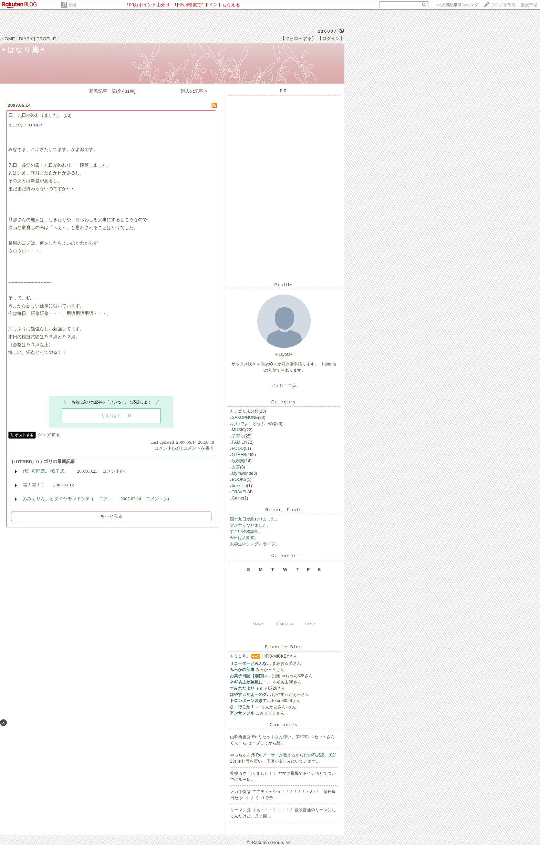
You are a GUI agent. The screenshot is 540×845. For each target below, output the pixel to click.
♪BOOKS (238, 479)
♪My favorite (241, 473)
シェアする (49, 434)
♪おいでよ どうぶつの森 (253, 423)
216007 (327, 31)
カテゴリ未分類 (244, 411)
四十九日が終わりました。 (35, 115)
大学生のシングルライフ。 (254, 544)
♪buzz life (238, 485)
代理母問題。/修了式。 (46, 471)
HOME (8, 38)
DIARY (26, 38)
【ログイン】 (331, 38)
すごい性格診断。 (246, 531)
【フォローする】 (298, 38)
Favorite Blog (284, 647)
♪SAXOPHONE (244, 417)
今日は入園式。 (244, 537)
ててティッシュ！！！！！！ (279, 791)
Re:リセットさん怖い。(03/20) (281, 736)
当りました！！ (263, 773)
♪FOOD (237, 448)
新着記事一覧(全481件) (112, 91)
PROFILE (46, 38)
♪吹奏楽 (237, 460)
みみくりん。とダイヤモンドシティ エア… (67, 498)
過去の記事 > (194, 91)
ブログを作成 (503, 4)
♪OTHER (34, 125)
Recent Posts (283, 509)
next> (310, 623)
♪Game (236, 498)
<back (258, 623)
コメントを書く (198, 448)
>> (457, 4)
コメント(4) (114, 471)
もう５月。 (240, 656)
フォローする (283, 385)
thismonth (284, 623)
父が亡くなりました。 (250, 525)
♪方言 (235, 467)
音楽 (72, 4)
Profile (283, 284)
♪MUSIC (237, 429)
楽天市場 (529, 4)
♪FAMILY (238, 442)
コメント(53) (167, 448)
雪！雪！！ (34, 484)
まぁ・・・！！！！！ (273, 809)
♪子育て (237, 436)
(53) (67, 115)
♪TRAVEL (239, 492)
